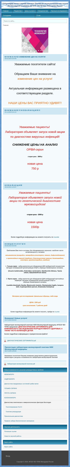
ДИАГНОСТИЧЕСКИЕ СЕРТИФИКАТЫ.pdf (21, 340)
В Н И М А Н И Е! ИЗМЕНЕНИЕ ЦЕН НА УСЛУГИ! (35, 57)
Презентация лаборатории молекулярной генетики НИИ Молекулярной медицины (35, 349)
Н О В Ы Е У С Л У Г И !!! (35, 244)
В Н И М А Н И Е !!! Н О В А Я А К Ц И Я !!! (35, 111)
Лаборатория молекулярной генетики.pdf (21, 364)
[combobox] (35, 21)
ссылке (56, 237)
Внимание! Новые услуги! (35, 319)
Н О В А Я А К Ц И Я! (35, 186)
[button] (27, 50)
